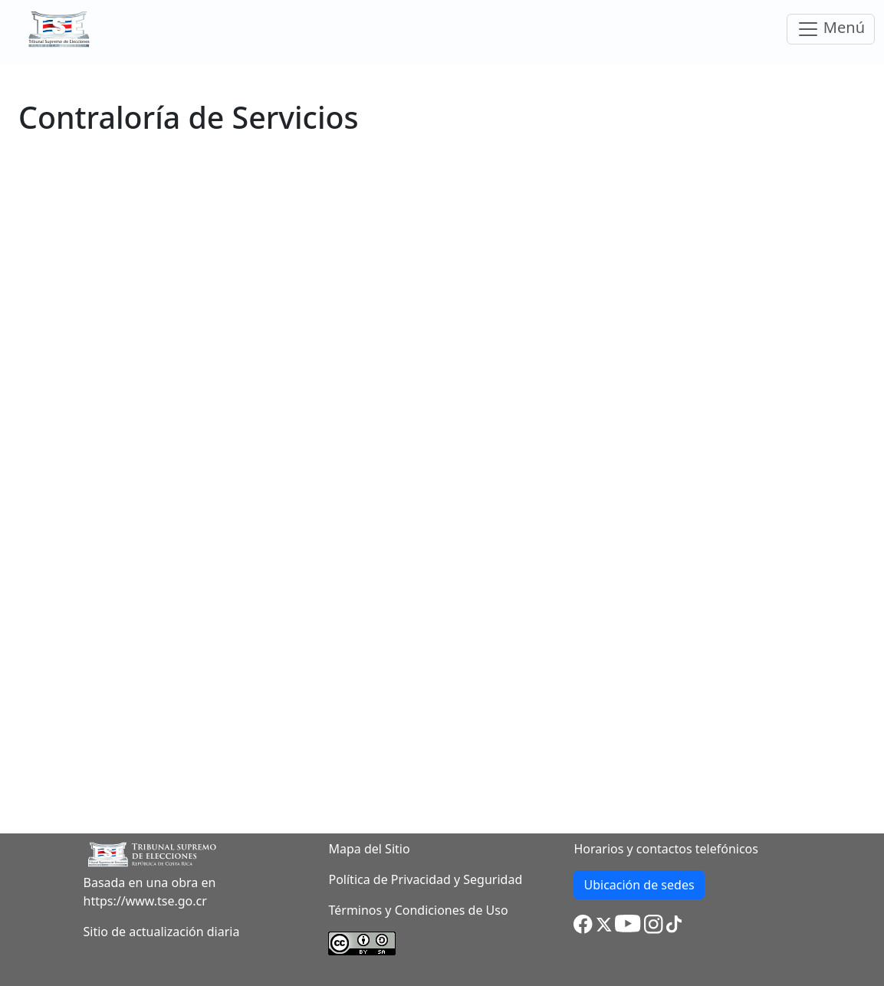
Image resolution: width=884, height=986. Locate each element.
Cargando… (442, 467)
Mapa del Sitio (368, 848)
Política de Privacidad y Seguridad (425, 879)
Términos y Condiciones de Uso (418, 910)
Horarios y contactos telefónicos (665, 848)
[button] (583, 923)
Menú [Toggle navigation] (831, 29)
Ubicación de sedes (638, 884)
